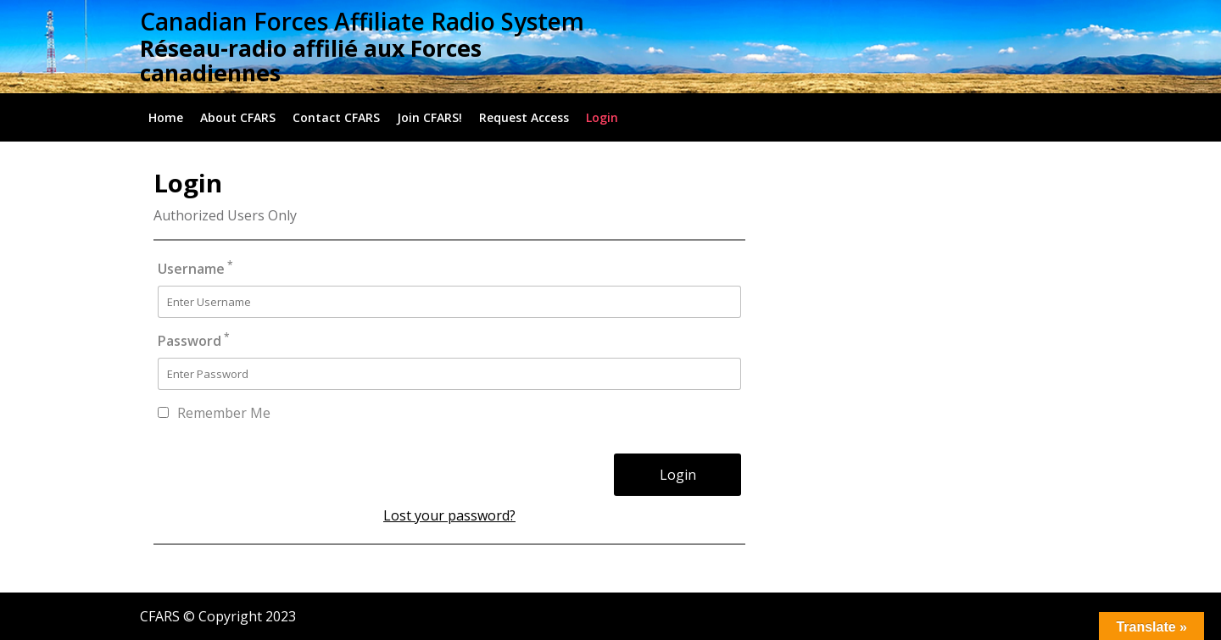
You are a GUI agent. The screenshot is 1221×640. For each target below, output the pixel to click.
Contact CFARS (336, 117)
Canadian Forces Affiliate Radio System (362, 21)
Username (195, 268)
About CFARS (238, 117)
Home (165, 117)
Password (194, 340)
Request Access (524, 117)
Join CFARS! (429, 117)
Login (602, 117)
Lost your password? (449, 515)
